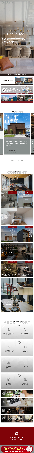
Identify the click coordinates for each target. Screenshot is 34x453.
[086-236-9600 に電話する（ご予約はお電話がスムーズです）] (17, 449)
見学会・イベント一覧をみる (17, 160)
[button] (12, 156)
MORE (5, 185)
